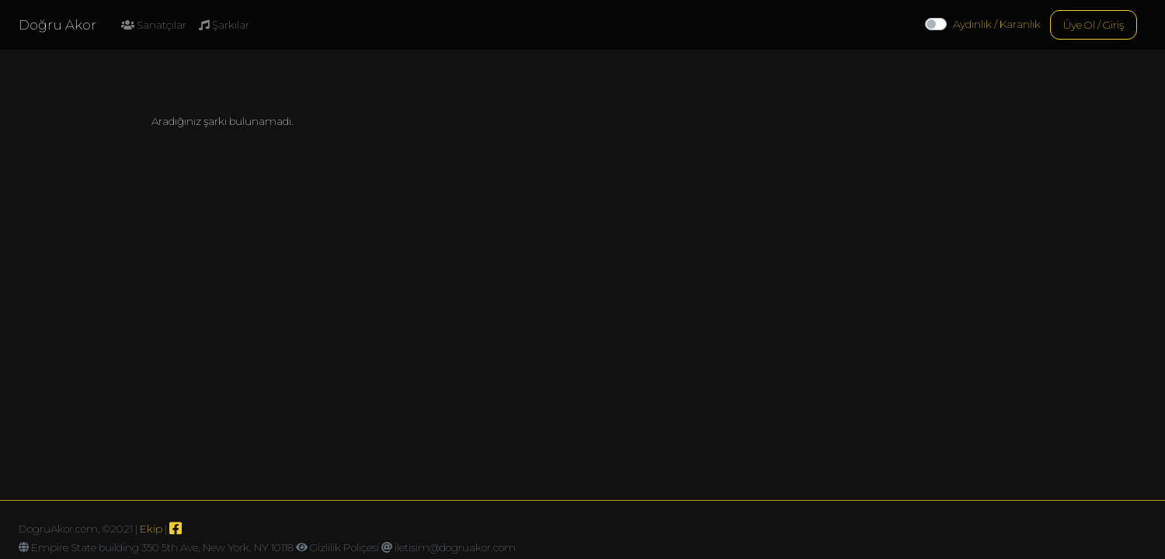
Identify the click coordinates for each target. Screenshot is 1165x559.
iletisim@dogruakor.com (455, 547)
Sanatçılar (153, 25)
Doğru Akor (57, 25)
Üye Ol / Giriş (1093, 25)
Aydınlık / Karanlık (997, 24)
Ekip (151, 529)
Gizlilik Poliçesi (344, 547)
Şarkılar (224, 25)
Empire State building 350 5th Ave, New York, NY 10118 (162, 547)
